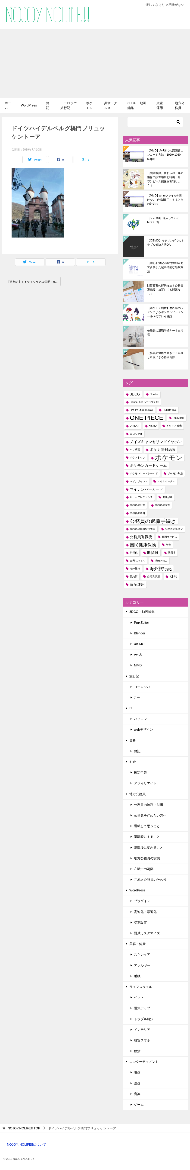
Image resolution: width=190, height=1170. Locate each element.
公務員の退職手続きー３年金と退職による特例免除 (165, 355)
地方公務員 (179, 105)
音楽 (137, 1094)
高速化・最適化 (145, 912)
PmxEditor (141, 622)
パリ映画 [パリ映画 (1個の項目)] (135, 449)
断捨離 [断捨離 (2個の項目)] (152, 553)
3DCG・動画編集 (137, 105)
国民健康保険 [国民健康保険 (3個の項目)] (143, 544)
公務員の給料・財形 (148, 805)
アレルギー (142, 965)
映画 (137, 1072)
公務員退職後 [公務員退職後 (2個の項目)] (141, 537)
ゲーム (139, 1104)
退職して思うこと (147, 826)
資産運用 (159, 105)
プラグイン (142, 901)
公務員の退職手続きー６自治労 (165, 332)
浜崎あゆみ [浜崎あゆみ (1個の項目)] (161, 560)
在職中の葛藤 (143, 869)
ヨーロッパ (142, 687)
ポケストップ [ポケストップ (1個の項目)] (137, 457)
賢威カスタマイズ (147, 933)
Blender (139, 633)
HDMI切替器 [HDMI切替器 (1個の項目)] (170, 409)
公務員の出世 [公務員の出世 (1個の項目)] (137, 505)
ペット (139, 997)
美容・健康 (137, 944)
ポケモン (89, 105)
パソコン (140, 719)
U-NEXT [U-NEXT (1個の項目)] (134, 425)
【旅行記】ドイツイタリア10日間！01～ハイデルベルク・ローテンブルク (33, 281)
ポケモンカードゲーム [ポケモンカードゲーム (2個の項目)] (148, 465)
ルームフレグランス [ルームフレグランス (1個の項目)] (141, 497)
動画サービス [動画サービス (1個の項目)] (169, 536)
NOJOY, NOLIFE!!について (26, 1144)
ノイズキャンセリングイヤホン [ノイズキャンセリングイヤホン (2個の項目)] (156, 442)
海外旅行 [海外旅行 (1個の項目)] (135, 568)
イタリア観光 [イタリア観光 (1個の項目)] (174, 425)
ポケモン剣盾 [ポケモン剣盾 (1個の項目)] (175, 473)
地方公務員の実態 (147, 858)
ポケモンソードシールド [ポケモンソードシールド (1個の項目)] (144, 473)
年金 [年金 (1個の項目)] (168, 544)
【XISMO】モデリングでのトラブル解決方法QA (165, 242)
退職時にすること (147, 837)
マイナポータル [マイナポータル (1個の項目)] (166, 481)
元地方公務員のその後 (150, 879)
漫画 (137, 1083)
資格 (132, 740)
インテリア (142, 1030)
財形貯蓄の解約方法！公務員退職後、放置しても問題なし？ (165, 290)
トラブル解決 (143, 1019)
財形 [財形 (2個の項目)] (173, 577)
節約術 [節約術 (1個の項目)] (133, 576)
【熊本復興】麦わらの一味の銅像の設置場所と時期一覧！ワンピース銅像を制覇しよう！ (165, 179)
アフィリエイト (145, 783)
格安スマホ (142, 1040)
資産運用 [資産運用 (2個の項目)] (137, 584)
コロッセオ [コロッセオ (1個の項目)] (136, 433)
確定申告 (140, 772)
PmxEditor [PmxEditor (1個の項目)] (178, 417)
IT (130, 708)
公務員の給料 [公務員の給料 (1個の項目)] (137, 513)
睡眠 (137, 976)
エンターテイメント (144, 1062)
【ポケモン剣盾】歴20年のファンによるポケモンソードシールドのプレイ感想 (165, 312)
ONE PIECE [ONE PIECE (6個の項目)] (146, 418)
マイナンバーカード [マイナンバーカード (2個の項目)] (146, 489)
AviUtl (138, 654)
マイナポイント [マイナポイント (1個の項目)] (139, 481)
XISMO (139, 644)
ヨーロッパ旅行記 (68, 105)
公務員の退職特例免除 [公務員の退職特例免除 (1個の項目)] (142, 528)
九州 (137, 697)
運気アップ (142, 1008)
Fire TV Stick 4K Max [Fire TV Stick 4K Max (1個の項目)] (141, 409)
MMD (138, 665)
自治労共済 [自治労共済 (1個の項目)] (153, 576)
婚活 (137, 1051)
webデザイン (143, 729)
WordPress (29, 105)
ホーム (8, 105)
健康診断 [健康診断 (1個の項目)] (167, 497)
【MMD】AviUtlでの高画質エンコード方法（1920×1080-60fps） (165, 155)
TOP (24, 1128)
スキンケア (142, 954)
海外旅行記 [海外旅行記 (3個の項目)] (161, 568)
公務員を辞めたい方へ (150, 815)
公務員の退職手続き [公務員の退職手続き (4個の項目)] (153, 521)
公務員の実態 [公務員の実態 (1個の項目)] (162, 505)
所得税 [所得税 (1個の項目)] (133, 552)
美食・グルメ (110, 105)
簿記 (47, 105)
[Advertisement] (95, 63)
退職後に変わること (148, 847)
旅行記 (134, 676)
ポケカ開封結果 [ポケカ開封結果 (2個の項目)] (163, 450)
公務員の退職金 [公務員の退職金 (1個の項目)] (174, 528)
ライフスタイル (140, 987)
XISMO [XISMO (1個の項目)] (153, 425)
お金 (132, 762)
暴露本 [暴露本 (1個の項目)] (172, 552)
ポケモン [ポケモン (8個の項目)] (169, 457)
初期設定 (140, 922)
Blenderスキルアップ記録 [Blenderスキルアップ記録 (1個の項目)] (144, 402)
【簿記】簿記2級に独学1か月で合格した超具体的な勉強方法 (165, 267)
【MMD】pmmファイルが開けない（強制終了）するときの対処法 (165, 200)
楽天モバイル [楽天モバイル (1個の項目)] (137, 560)
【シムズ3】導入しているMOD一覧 (163, 220)
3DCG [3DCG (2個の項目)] (135, 394)
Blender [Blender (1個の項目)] (154, 394)
